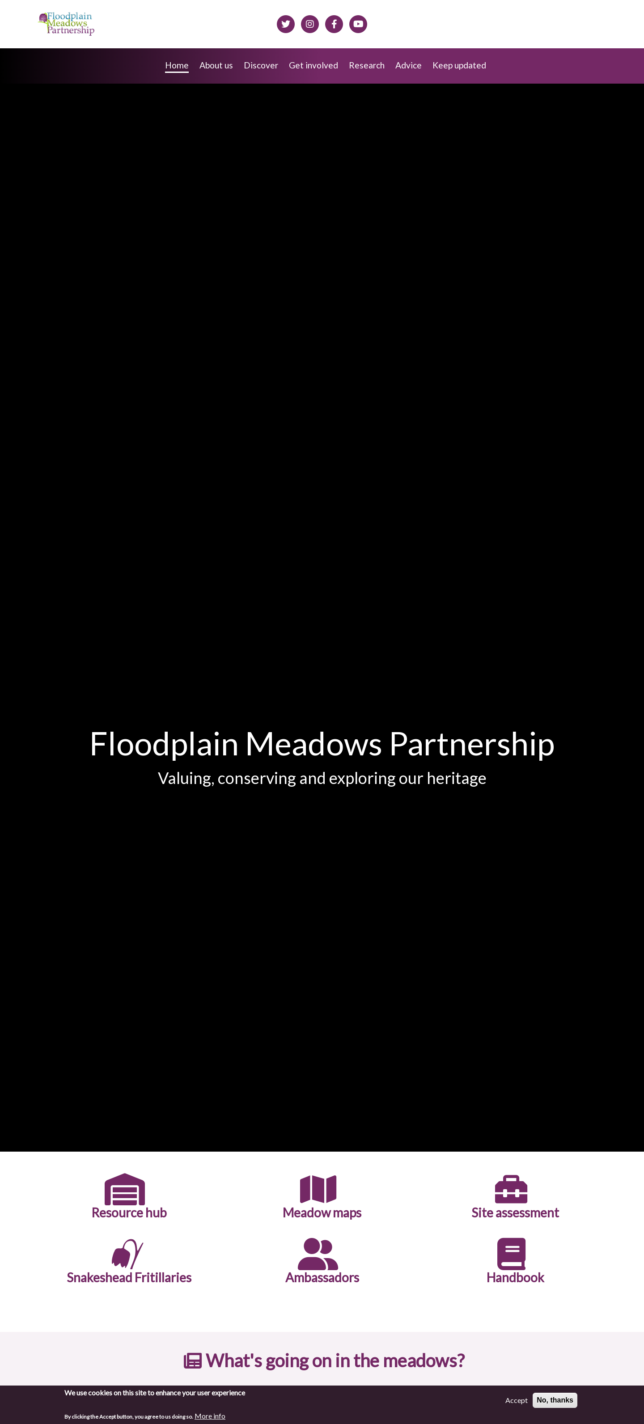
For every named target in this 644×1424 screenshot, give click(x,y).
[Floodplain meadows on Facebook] (334, 22)
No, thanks (555, 1400)
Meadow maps (322, 1212)
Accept (516, 1400)
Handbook (515, 1277)
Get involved (313, 65)
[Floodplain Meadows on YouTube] (358, 22)
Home (177, 65)
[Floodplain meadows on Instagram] (310, 22)
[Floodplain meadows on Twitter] (286, 22)
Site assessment (515, 1212)
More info (210, 1415)
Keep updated (459, 65)
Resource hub (129, 1212)
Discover (261, 65)
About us (216, 65)
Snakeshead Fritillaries (129, 1277)
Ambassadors (322, 1277)
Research (367, 65)
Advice (408, 65)
